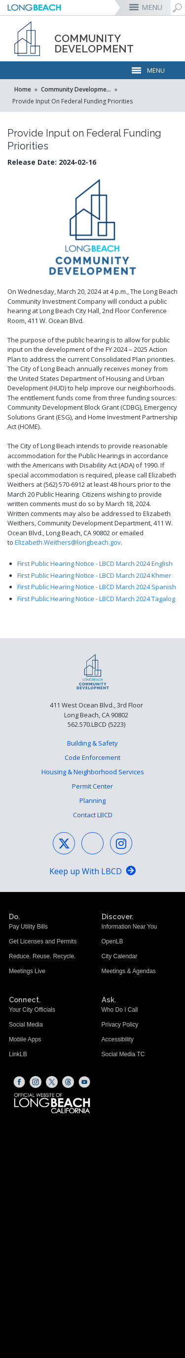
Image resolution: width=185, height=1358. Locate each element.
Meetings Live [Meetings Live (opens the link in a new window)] (27, 971)
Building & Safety (92, 743)
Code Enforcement (92, 757)
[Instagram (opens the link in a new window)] (35, 1082)
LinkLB (18, 1054)
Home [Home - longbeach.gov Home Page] (22, 89)
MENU (152, 7)
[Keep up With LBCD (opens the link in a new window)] (92, 871)
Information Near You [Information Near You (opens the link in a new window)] (129, 926)
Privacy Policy (120, 1024)
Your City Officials (32, 1009)
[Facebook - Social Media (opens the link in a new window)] (92, 843)
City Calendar (120, 956)
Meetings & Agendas (129, 971)
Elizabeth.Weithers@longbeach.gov (68, 542)
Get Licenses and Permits (42, 941)
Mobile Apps (25, 1039)
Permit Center (92, 786)
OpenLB (112, 941)
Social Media (26, 1024)
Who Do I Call (120, 1009)
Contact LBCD (92, 814)
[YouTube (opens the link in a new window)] (84, 1082)
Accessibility (118, 1039)
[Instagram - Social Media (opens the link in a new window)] (121, 843)
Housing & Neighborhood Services (92, 771)
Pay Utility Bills (28, 926)
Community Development (76, 89)
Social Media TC (123, 1054)
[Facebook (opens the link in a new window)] (19, 1082)
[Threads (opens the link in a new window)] (68, 1082)
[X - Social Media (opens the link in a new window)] (64, 843)
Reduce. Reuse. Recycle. (42, 956)
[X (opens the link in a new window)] (52, 1082)
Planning (92, 800)
